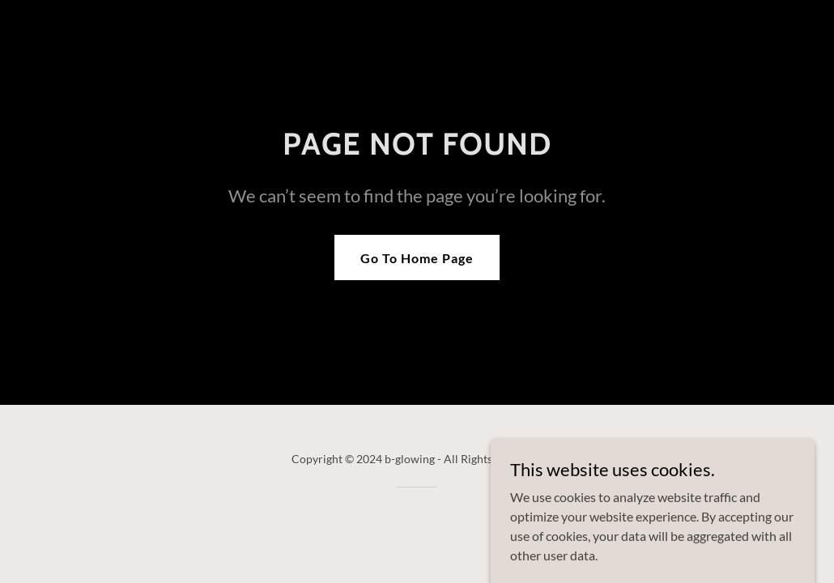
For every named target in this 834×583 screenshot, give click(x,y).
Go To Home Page (417, 258)
